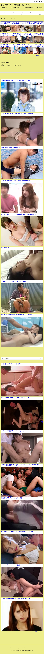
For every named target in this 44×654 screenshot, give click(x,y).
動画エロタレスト (40, 55)
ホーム (3, 18)
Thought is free (30, 650)
